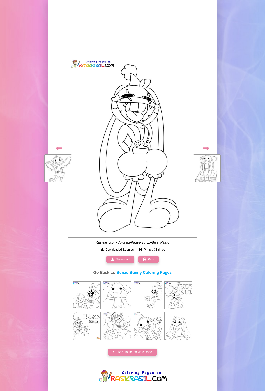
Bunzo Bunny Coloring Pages (144, 272)
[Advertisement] (132, 29)
